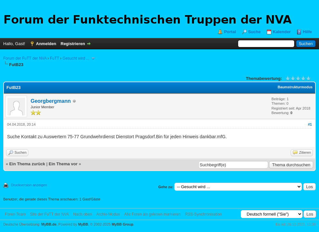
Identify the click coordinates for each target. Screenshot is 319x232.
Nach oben (82, 214)
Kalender (282, 31)
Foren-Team (15, 214)
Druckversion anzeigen (29, 185)
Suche (254, 31)
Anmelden (46, 43)
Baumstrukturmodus (295, 87)
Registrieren (73, 43)
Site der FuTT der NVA (49, 214)
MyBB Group (122, 224)
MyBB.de (48, 224)
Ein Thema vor (63, 163)
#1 (310, 124)
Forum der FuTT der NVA (24, 58)
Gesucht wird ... (76, 58)
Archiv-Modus (108, 214)
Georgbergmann (51, 101)
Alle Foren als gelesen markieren (152, 214)
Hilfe (307, 31)
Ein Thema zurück (27, 163)
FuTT (54, 58)
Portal (230, 31)
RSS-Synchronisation (203, 214)
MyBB (83, 224)
